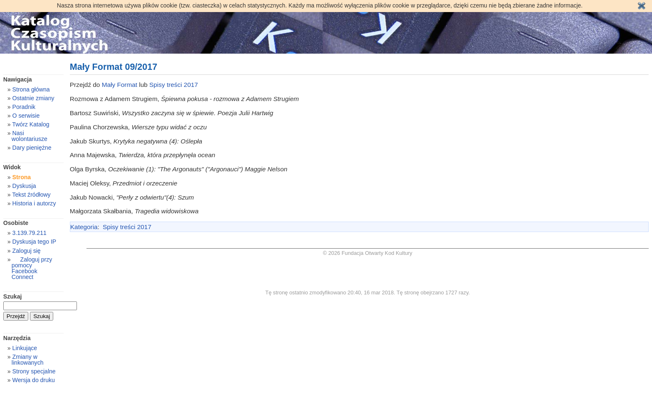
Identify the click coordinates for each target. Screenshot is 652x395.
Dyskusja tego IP (34, 241)
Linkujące (24, 348)
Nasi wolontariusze (29, 136)
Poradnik (24, 107)
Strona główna (31, 89)
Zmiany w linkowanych (28, 359)
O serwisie (26, 115)
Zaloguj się (26, 250)
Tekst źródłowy (31, 194)
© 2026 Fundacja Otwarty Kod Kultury (367, 253)
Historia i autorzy (34, 203)
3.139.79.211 (29, 233)
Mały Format (119, 84)
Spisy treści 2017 (173, 84)
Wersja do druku (33, 380)
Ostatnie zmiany (33, 98)
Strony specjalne (34, 371)
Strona (21, 177)
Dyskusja (24, 186)
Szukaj (12, 296)
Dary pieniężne (32, 147)
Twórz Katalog (30, 124)
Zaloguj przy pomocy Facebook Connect (32, 268)
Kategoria (84, 226)
